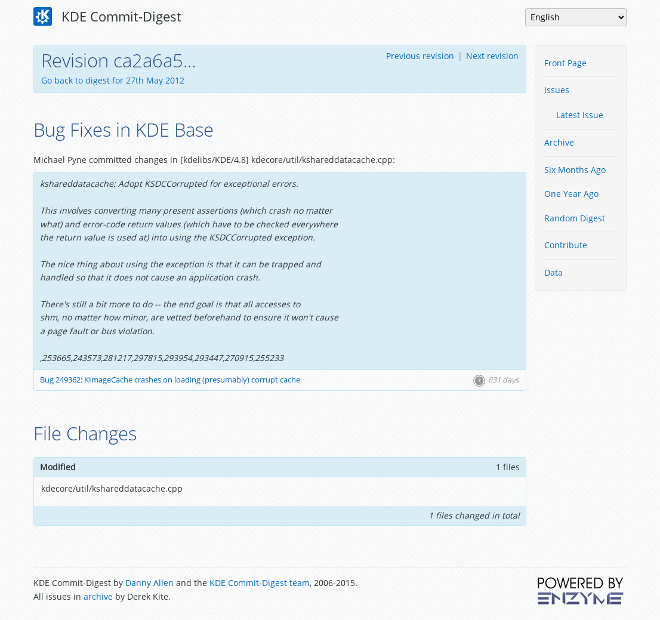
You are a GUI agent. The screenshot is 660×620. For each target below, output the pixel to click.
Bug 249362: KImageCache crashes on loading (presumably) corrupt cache (170, 380)
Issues (556, 89)
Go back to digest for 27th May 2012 (112, 80)
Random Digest (574, 218)
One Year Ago (571, 193)
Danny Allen (149, 582)
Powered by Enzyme (581, 590)
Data (553, 272)
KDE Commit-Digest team (259, 582)
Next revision (492, 55)
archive (98, 596)
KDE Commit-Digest (107, 16)
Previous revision (420, 55)
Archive (559, 142)
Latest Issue (579, 115)
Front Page (565, 63)
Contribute (565, 245)
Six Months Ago (575, 169)
